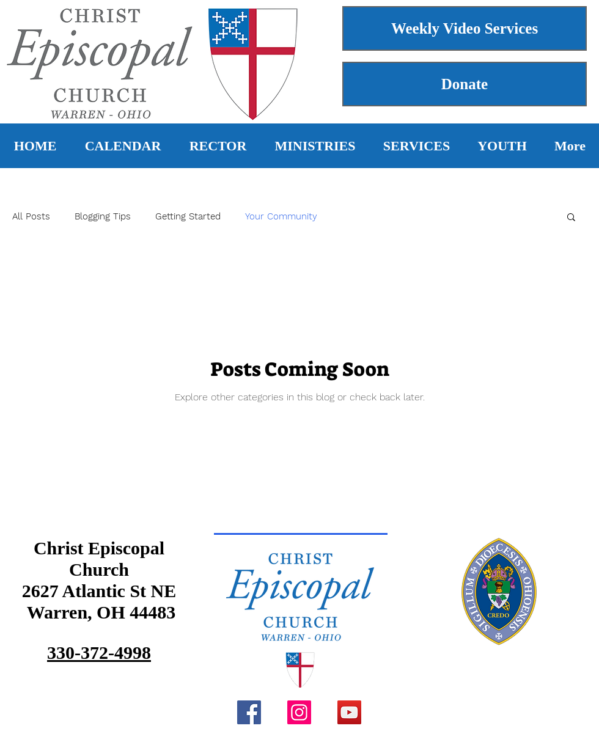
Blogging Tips (103, 216)
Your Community (281, 216)
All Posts (31, 216)
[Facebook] (249, 712)
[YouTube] (349, 712)
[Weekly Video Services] (464, 28)
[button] (571, 217)
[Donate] (464, 84)
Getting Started (188, 216)
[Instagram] (299, 712)
